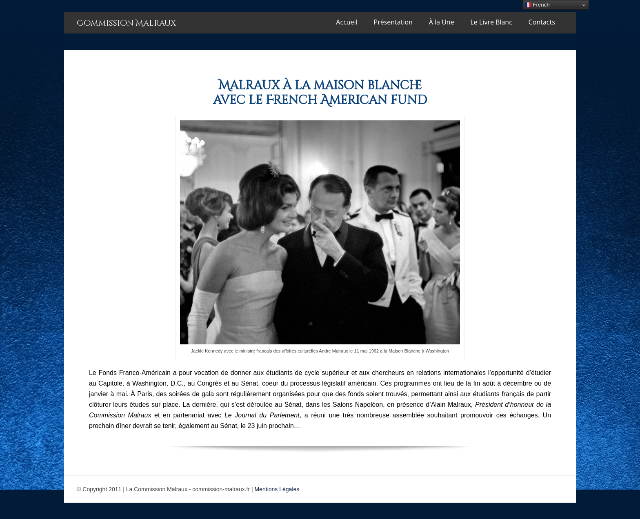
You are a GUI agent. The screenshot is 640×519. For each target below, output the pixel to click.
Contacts (542, 22)
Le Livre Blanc (491, 22)
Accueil (346, 22)
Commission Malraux (126, 23)
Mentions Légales (277, 489)
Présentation (393, 22)
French (537, 5)
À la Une (441, 22)
